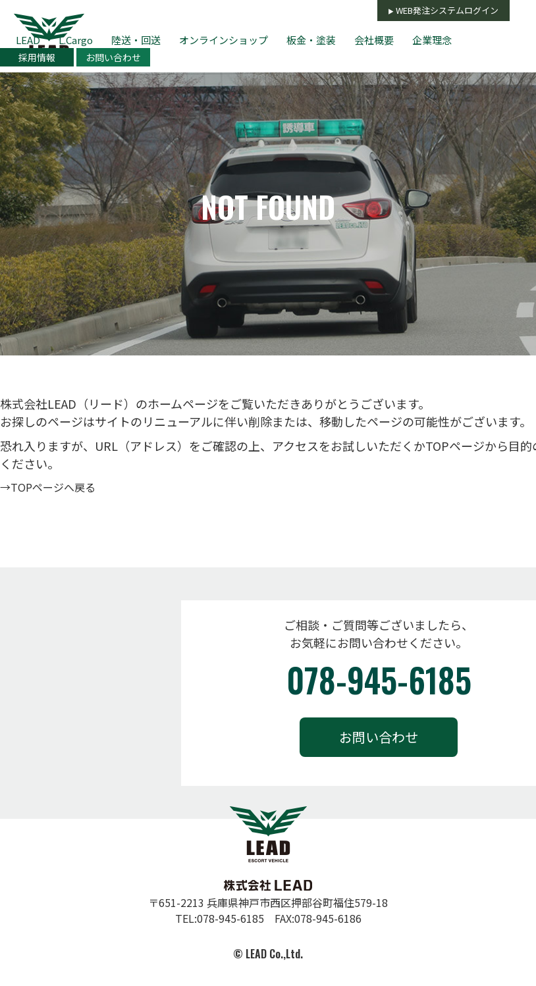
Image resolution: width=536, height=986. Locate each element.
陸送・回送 (136, 40)
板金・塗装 (311, 40)
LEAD (28, 40)
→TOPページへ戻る (47, 487)
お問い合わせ (113, 57)
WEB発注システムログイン (447, 10)
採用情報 (36, 57)
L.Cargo (76, 40)
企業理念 (432, 40)
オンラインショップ (223, 40)
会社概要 (374, 40)
